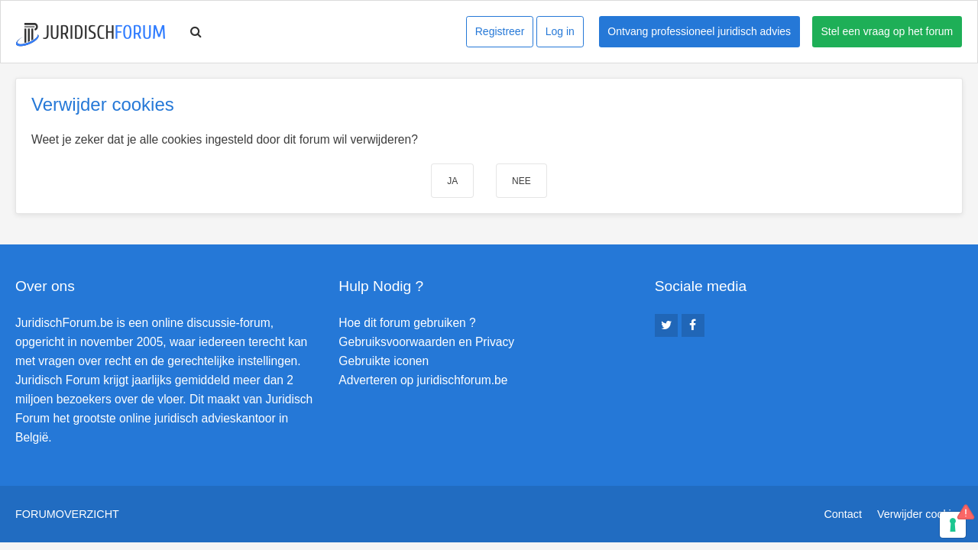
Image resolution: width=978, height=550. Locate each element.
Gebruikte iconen (383, 360)
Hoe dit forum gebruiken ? (406, 322)
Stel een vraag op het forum (887, 31)
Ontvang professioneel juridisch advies (699, 31)
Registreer (500, 31)
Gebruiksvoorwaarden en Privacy (426, 341)
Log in (560, 31)
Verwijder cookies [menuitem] (920, 514)
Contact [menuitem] (843, 514)
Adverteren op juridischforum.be (422, 380)
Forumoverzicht (67, 514)
